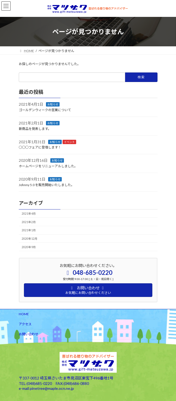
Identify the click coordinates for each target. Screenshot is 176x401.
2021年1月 (28, 230)
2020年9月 (28, 247)
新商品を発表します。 (35, 129)
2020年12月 (29, 238)
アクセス (25, 324)
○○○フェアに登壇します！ (40, 147)
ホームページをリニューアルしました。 (48, 166)
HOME (24, 314)
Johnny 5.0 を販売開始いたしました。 (46, 185)
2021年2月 (28, 222)
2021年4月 (28, 213)
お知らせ (52, 104)
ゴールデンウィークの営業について (45, 110)
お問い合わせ (28, 334)
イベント (69, 142)
